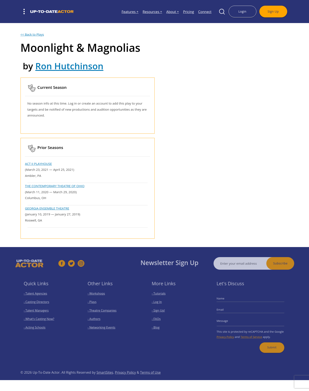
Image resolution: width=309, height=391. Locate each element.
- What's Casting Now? (40, 318)
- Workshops (98, 297)
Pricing (188, 11)
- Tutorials (161, 297)
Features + (130, 11)
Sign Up (273, 11)
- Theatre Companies (103, 311)
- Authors (96, 318)
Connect (205, 11)
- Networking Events (103, 326)
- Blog (158, 326)
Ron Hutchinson (69, 66)
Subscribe (287, 263)
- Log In (159, 304)
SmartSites (104, 379)
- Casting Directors (38, 304)
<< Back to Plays (32, 34)
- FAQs (159, 318)
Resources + (152, 11)
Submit (269, 343)
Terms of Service (251, 333)
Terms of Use (150, 379)
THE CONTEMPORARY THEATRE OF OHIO (54, 186)
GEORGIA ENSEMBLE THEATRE (47, 208)
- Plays (95, 304)
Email (224, 310)
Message (226, 320)
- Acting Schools (36, 326)
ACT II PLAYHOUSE (38, 164)
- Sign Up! (161, 311)
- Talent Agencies (37, 297)
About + (172, 11)
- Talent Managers (38, 311)
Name (224, 301)
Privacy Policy (229, 333)
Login (242, 11)
